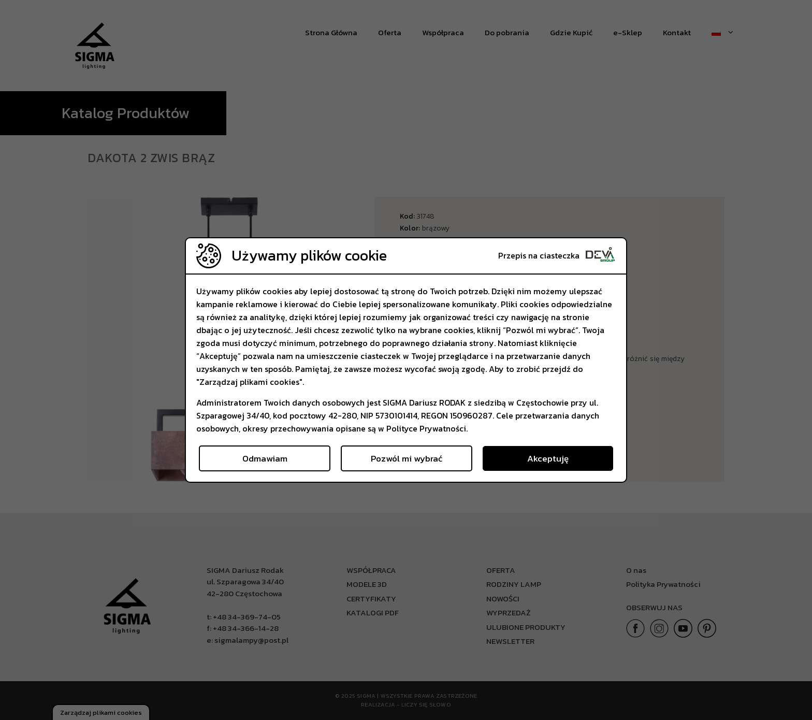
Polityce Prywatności (426, 428)
